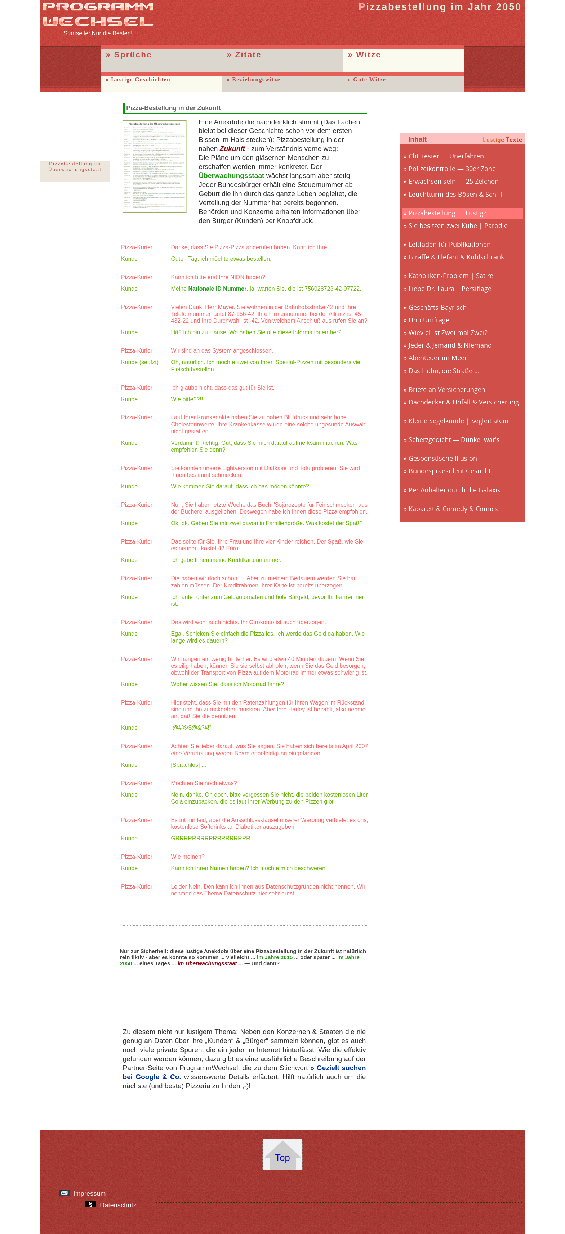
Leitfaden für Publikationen (450, 244)
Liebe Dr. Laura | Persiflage (450, 288)
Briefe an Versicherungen (447, 389)
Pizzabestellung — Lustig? (447, 213)
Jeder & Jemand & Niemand (450, 345)
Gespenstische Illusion (443, 458)
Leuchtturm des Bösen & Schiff (455, 194)
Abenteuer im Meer (438, 357)
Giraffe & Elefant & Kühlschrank (456, 256)
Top (282, 1158)
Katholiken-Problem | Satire (451, 275)
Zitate (248, 54)
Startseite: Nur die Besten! (98, 30)
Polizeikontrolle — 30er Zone (452, 168)
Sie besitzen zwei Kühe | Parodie (458, 225)
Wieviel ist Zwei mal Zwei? (448, 332)
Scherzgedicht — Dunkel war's (454, 439)
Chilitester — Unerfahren (446, 156)
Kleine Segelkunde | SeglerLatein (458, 420)
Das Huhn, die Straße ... (444, 370)
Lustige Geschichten (140, 79)
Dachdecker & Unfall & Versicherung (464, 402)
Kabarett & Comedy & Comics (453, 508)
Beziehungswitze (256, 79)
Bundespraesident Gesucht (450, 470)
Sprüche (133, 54)
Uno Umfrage (429, 320)
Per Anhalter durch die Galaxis (455, 490)
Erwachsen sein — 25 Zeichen (454, 181)
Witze (368, 54)
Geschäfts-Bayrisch (438, 307)
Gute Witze (369, 79)
